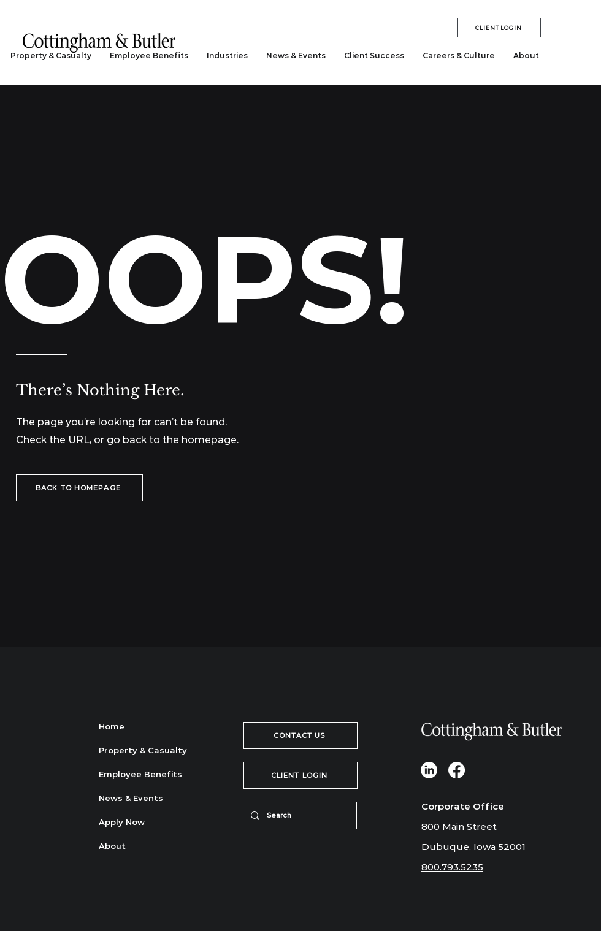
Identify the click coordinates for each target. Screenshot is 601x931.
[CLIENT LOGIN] (499, 27)
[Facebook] (456, 770)
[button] (227, 55)
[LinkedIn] (429, 770)
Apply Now (122, 822)
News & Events (131, 798)
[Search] (299, 815)
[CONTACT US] (300, 735)
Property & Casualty (142, 750)
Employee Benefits (140, 774)
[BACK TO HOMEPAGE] (79, 487)
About (112, 846)
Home (111, 726)
